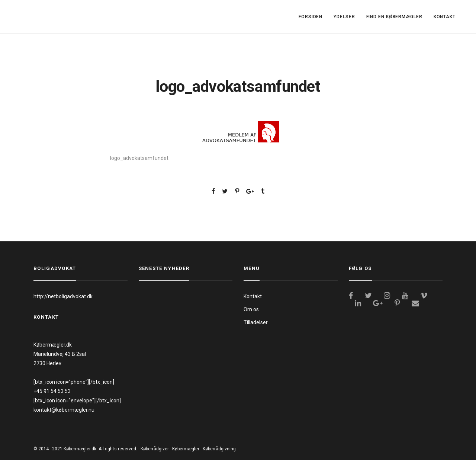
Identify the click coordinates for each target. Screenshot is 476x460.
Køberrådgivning (219, 448)
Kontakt (253, 296)
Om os (251, 309)
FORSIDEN (310, 16)
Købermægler (185, 448)
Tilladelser (256, 322)
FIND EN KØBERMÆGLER (394, 16)
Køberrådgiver (155, 448)
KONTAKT (445, 16)
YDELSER (344, 16)
